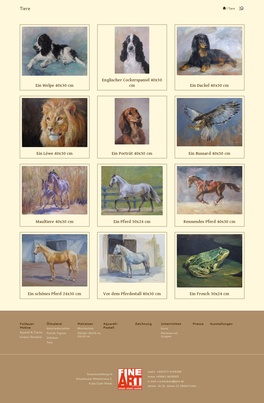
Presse (198, 324)
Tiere (50, 342)
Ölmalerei (54, 324)
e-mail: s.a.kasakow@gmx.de (166, 381)
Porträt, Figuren (56, 333)
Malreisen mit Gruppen (169, 335)
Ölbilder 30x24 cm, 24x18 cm (89, 335)
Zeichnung (143, 324)
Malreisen (85, 324)
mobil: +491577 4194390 (164, 372)
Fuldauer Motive (27, 326)
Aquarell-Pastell (110, 326)
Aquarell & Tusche (31, 332)
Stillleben (52, 337)
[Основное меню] (241, 8)
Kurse (164, 328)
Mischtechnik (85, 328)
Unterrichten (171, 324)
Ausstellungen (221, 324)
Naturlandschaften (58, 328)
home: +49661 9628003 (163, 376)
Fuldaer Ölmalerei (31, 337)
